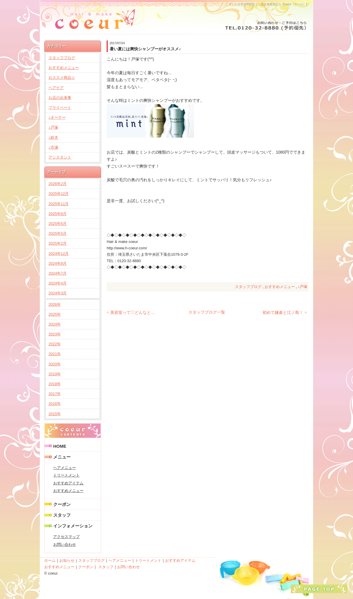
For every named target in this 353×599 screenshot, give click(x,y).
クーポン (62, 504)
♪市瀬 (53, 147)
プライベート (60, 107)
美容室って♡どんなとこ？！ (133, 312)
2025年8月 (58, 213)
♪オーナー (57, 117)
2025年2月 (58, 243)
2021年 (55, 354)
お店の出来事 (60, 97)
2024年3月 (58, 293)
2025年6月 (58, 223)
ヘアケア (56, 88)
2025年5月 (58, 233)
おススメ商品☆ (62, 77)
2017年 (55, 394)
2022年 (55, 344)
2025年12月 (59, 193)
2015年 (55, 414)
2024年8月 (58, 263)
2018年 (55, 384)
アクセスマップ (66, 536)
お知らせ (66, 560)
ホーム (50, 560)
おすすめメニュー (280, 287)
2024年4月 (58, 283)
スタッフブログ (248, 287)
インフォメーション (72, 525)
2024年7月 (58, 273)
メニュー (62, 456)
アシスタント (60, 157)
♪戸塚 (303, 287)
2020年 (55, 364)
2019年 (55, 374)
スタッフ (62, 515)
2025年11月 (59, 204)
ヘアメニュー (64, 467)
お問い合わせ (64, 544)
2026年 (55, 304)
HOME (59, 446)
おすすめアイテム (68, 483)
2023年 (55, 334)
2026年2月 (58, 184)
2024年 (55, 324)
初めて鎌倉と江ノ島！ (283, 312)
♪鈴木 (53, 137)
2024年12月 (59, 253)
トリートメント (66, 475)
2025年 (55, 314)
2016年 (55, 403)
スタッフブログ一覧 (206, 312)
